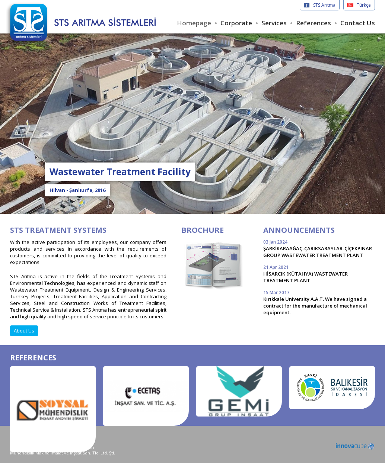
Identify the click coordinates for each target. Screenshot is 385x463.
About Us (24, 330)
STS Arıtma (324, 5)
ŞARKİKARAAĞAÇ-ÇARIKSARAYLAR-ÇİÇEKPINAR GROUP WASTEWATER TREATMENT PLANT (319, 248)
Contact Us (357, 23)
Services (274, 23)
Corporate (236, 23)
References (313, 23)
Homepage (194, 23)
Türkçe (364, 5)
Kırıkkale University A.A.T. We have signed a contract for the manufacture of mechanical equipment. (319, 302)
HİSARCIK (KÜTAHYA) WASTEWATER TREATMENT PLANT (319, 274)
